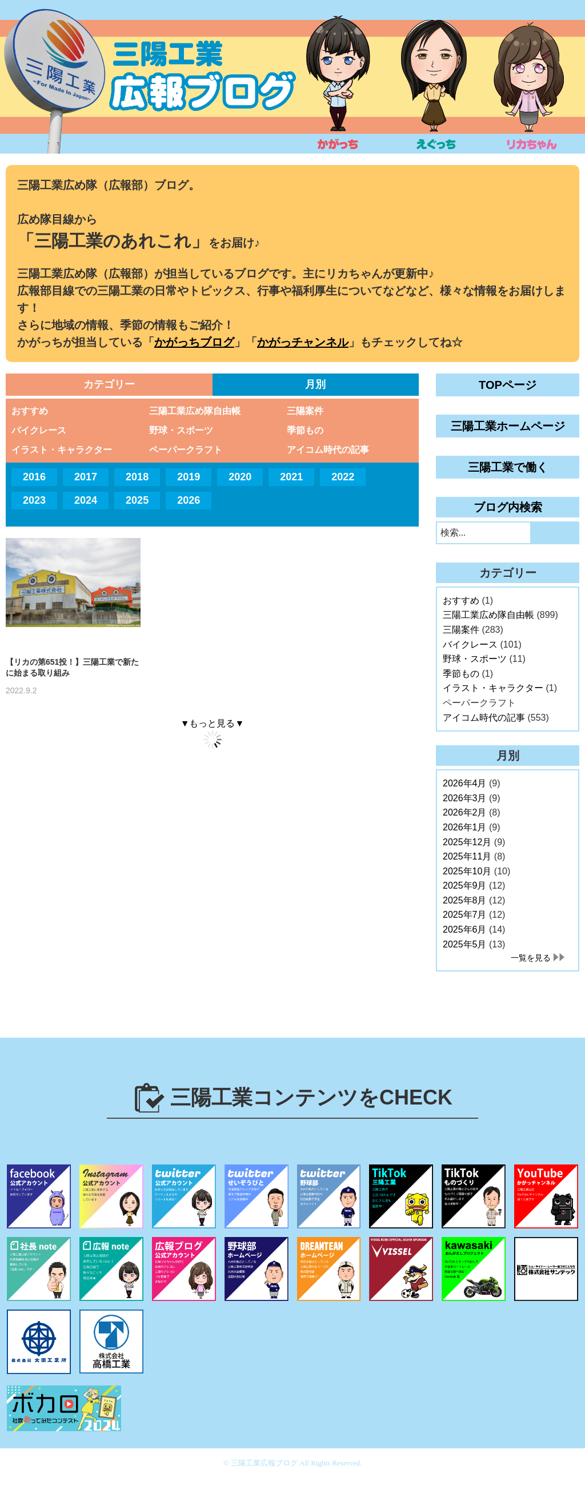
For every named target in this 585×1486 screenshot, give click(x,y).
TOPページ (507, 385)
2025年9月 (465, 885)
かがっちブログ (194, 342)
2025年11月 (467, 856)
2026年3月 (465, 798)
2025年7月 (465, 914)
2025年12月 (467, 842)
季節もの (305, 430)
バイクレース (38, 430)
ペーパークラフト (185, 450)
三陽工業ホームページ (508, 426)
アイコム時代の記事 (328, 450)
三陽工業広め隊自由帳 (195, 411)
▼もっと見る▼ (213, 723)
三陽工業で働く (508, 467)
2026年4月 (465, 783)
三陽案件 (305, 411)
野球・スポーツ (181, 430)
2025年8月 (465, 900)
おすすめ (29, 411)
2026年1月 (465, 827)
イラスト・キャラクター (61, 450)
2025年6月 (465, 929)
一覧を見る (531, 957)
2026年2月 (465, 812)
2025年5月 (465, 944)
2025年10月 (467, 871)
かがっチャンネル (302, 342)
